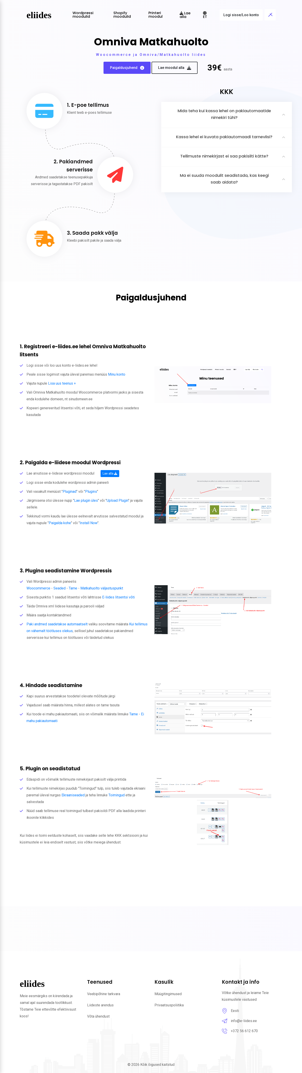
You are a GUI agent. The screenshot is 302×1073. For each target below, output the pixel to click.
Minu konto (116, 374)
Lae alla (110, 473)
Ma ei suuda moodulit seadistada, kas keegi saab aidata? (224, 179)
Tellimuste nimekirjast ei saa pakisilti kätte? (224, 156)
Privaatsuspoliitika (169, 1005)
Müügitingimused (168, 994)
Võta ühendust (98, 1016)
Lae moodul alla (174, 68)
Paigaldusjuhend (127, 68)
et (205, 15)
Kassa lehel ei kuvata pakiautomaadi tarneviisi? (224, 137)
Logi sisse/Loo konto (241, 15)
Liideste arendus (100, 1005)
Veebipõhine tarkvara (103, 994)
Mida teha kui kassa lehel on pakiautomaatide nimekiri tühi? (224, 114)
